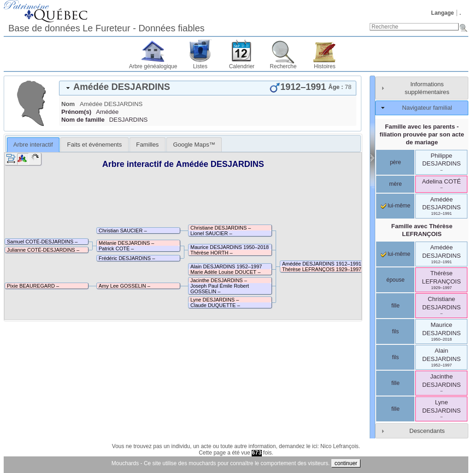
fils (395, 331)
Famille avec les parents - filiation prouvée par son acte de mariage (422, 134)
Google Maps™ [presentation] (194, 144)
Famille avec (422, 230)
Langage (442, 13)
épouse (395, 280)
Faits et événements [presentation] (94, 144)
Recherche (283, 66)
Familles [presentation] (147, 144)
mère (395, 184)
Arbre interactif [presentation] (33, 144)
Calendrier (241, 66)
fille (395, 305)
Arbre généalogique (153, 66)
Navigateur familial (427, 107)
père (395, 162)
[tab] (207, 88)
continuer (346, 463)
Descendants (427, 430)
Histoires (325, 66)
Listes (200, 66)
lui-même (396, 205)
